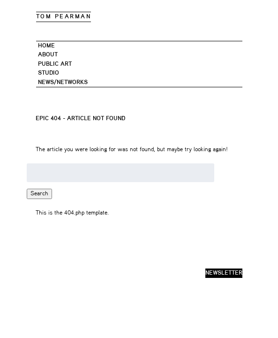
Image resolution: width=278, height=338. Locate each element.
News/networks (63, 82)
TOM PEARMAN (63, 17)
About (48, 55)
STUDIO (48, 73)
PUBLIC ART (55, 64)
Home (46, 46)
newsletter (223, 273)
